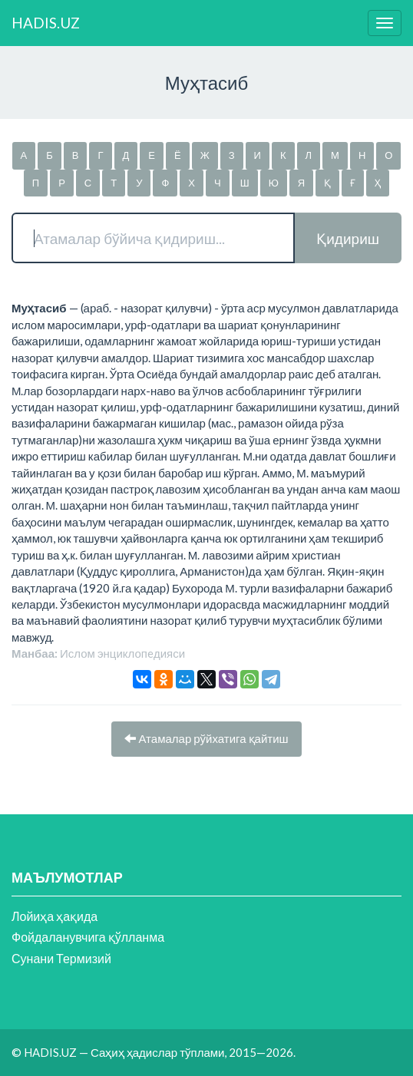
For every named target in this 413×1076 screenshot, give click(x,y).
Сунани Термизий (61, 958)
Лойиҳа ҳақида (54, 916)
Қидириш (347, 238)
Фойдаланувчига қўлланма (88, 936)
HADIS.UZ (46, 22)
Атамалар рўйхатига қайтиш (206, 738)
